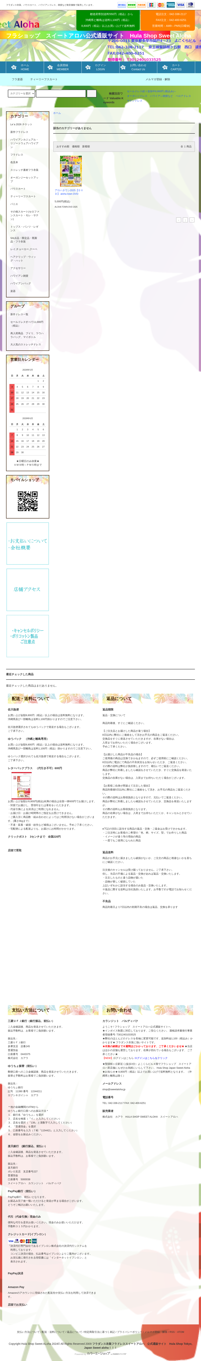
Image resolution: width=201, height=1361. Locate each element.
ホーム (57, 113)
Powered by (100, 1354)
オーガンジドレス (137, 96)
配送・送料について (53, 1332)
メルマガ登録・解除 (157, 79)
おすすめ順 (63, 146)
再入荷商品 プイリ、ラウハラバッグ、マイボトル (27, 335)
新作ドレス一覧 (19, 314)
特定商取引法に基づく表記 (99, 1332)
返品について (74, 1332)
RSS (172, 1332)
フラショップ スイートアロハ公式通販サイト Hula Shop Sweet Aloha (98, 36)
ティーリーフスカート (42, 79)
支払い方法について (28, 1332)
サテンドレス (134, 100)
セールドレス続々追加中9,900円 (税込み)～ (151, 91)
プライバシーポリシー (130, 1332)
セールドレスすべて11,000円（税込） (27, 324)
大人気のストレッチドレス (25, 344)
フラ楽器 (15, 79)
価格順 (76, 146)
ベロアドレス (183, 96)
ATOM (180, 1332)
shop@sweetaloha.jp (113, 1089)
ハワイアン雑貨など (161, 96)
